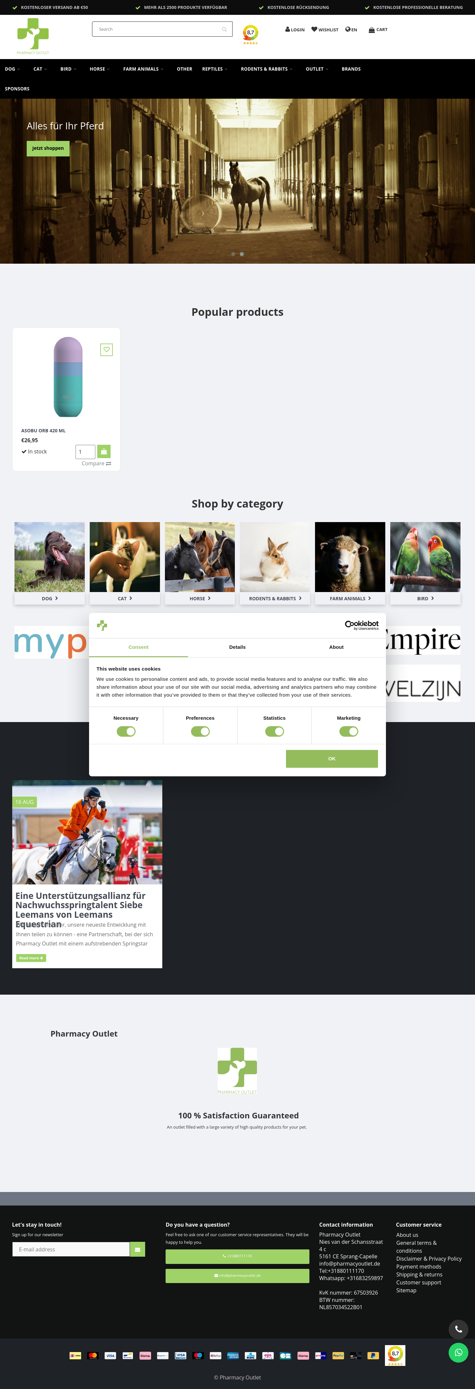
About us (407, 1235)
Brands (351, 69)
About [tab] (336, 647)
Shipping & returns (419, 1274)
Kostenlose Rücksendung (298, 7)
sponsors (17, 89)
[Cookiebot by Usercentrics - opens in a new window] (350, 625)
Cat (42, 69)
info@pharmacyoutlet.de (237, 1275)
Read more (31, 957)
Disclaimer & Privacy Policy (429, 1258)
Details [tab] (237, 647)
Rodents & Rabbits (268, 69)
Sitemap (406, 1290)
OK (332, 759)
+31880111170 (237, 1255)
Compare (96, 463)
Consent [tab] (139, 647)
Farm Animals (145, 69)
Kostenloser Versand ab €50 (54, 7)
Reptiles (216, 69)
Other (184, 69)
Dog (14, 69)
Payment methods (418, 1266)
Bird (70, 69)
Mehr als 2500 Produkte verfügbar (185, 7)
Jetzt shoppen (48, 148)
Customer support (418, 1282)
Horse (101, 69)
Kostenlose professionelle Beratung (418, 7)
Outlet (319, 69)
